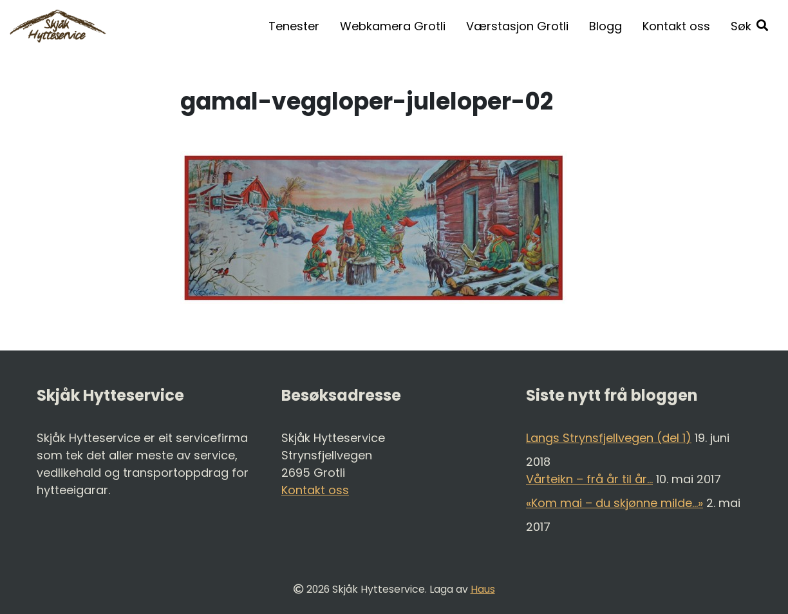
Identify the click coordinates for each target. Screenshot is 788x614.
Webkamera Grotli (393, 26)
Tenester (293, 26)
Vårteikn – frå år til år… (589, 479)
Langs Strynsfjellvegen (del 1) (608, 438)
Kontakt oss (676, 26)
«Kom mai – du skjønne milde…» (614, 503)
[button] (749, 26)
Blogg (605, 26)
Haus (483, 589)
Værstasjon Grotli (517, 26)
